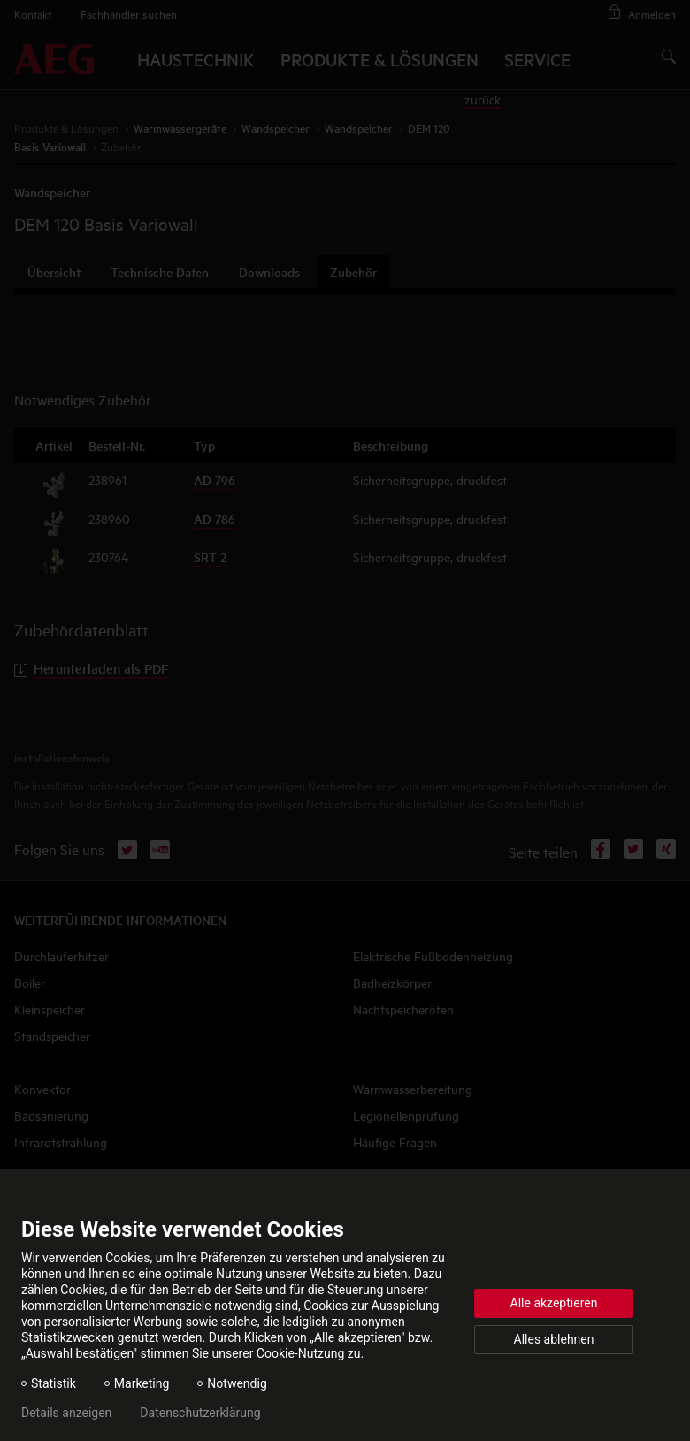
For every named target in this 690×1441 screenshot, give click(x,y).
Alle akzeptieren (554, 1303)
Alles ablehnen (554, 1339)
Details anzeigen (66, 1413)
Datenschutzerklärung (200, 1413)
